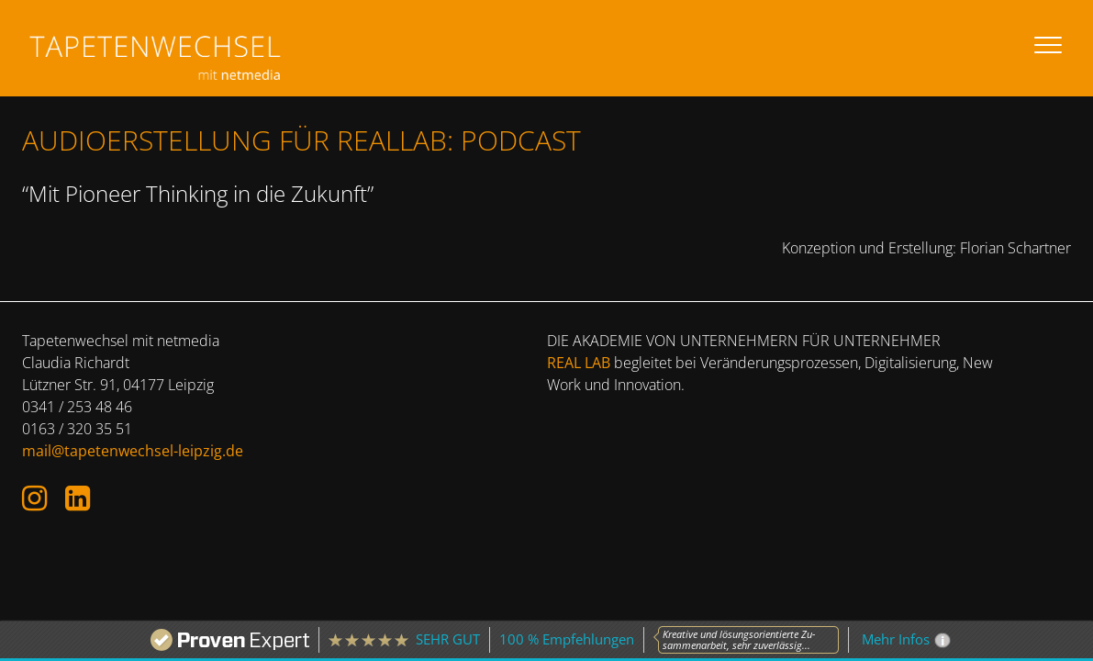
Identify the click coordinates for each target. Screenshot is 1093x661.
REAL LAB (578, 363)
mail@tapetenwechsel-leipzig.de (132, 451)
